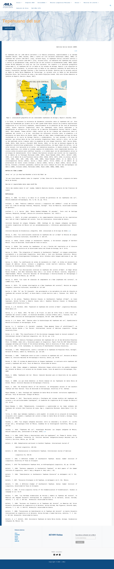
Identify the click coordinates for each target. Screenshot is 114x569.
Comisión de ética (22, 8)
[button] (21, 3)
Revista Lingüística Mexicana (58, 3)
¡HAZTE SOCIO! (9, 28)
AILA (16, 533)
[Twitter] (57, 555)
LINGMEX (17, 534)
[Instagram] (60, 555)
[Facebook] (54, 555)
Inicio (19, 3)
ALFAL (16, 536)
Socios (74, 3)
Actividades (40, 3)
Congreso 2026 (28, 2)
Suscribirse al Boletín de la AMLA (86, 535)
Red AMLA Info (35, 8)
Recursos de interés (86, 3)
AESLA (17, 538)
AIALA (16, 539)
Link (75, 51)
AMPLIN (17, 541)
